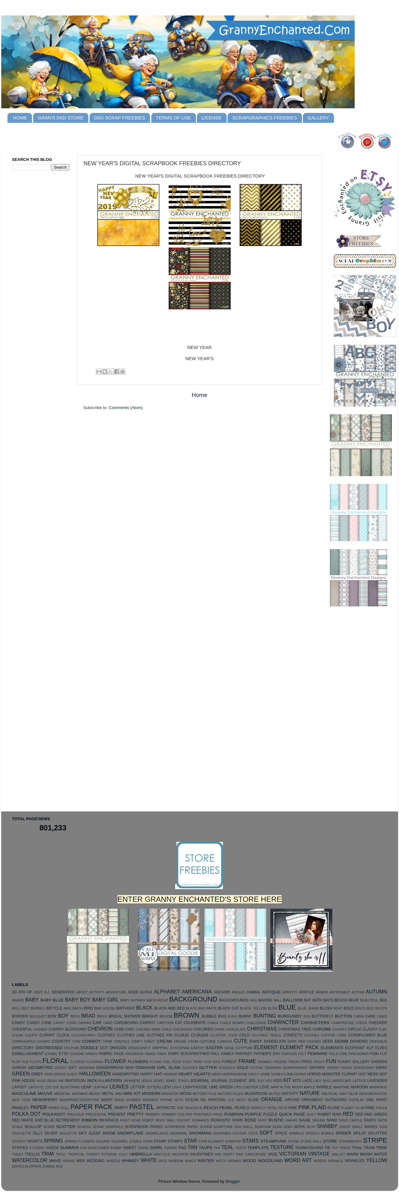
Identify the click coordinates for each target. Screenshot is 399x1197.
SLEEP (95, 1133)
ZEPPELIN (20, 1166)
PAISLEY (20, 1107)
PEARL (226, 1107)
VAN (218, 1154)
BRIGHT (150, 1016)
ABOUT (82, 992)
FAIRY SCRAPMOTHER (188, 1054)
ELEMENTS (332, 1047)
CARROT (147, 1023)
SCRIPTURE (223, 1127)
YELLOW (376, 1160)
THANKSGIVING (309, 1148)
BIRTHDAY (125, 1008)
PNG (370, 1107)
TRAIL (357, 1148)
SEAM (277, 1127)
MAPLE (309, 1087)
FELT (302, 1054)
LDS (48, 1087)
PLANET (347, 1108)
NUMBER (133, 1100)
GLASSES (189, 1068)
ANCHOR (222, 992)
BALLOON (293, 1000)
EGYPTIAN (244, 1048)
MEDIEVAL (62, 1094)
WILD (163, 1161)
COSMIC (44, 1041)
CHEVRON (100, 1028)
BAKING (265, 1000)
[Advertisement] (37, 272)
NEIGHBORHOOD (373, 1094)
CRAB (107, 1041)
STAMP (160, 1141)
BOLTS (360, 1008)
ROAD (136, 1120)
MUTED (274, 1094)
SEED (287, 1127)
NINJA (119, 1100)
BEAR (353, 1000)
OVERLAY (356, 1100)
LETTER (137, 1087)
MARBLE (324, 1087)
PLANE (334, 1108)
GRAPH (333, 1068)
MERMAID (80, 1094)
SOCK (253, 1133)
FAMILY (227, 1054)
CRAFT (136, 1041)
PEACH (211, 1107)
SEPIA (299, 1127)
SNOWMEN (222, 1133)
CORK (342, 1035)
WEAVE (69, 1161)
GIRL (162, 1067)
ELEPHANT (355, 1048)
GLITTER (208, 1067)
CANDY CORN (64, 1023)
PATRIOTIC (166, 1108)
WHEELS (113, 1161)
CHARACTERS (315, 1022)
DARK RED (296, 1041)
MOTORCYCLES (230, 1094)
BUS (307, 1016)
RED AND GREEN (371, 1114)
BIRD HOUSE (104, 1008)
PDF (180, 1108)
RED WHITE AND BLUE (33, 1120)
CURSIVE (224, 1041)
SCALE (17, 1127)
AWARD (18, 1000)
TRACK (345, 1148)
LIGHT (177, 1087)
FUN (331, 1061)
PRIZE (218, 1114)
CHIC (130, 1029)
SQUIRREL (119, 1141)
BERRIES (37, 1008)
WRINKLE (335, 1161)
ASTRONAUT (340, 992)
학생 (59, 1166)
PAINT (381, 1100)
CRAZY (149, 1041)
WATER (380, 1154)
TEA (217, 1148)
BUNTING (264, 1015)
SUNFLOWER (98, 1148)
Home (199, 395)
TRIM (47, 1153)
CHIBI (119, 1029)
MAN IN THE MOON (287, 1087)
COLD (244, 1035)
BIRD (88, 1008)
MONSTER (170, 1094)
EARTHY (198, 1048)
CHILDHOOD (183, 1029)
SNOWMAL (179, 1133)
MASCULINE (24, 1093)
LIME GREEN (221, 1087)
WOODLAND (270, 1160)
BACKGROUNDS (234, 1000)
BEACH (340, 1000)
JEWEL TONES (177, 1081)
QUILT (311, 1114)
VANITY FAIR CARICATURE (244, 1154)
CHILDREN (203, 1029)
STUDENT (37, 1148)
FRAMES (265, 1062)
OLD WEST (237, 1100)
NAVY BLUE (348, 1094)
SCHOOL (84, 1127)
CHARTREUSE (342, 1023)
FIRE (344, 1054)
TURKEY (93, 1154)
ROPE (237, 1120)
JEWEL (158, 1081)
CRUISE (180, 1041)
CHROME (322, 1029)
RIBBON (90, 1120)
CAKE (370, 1016)
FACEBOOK (134, 1054)
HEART (185, 1074)
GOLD (242, 1067)
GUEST (72, 1074)
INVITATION (75, 1081)
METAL (108, 1094)
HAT (158, 1074)
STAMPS (175, 1141)
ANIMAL (253, 992)
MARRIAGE (378, 1087)
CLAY (383, 1029)
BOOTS (381, 1008)
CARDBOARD (126, 1023)
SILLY (37, 1133)
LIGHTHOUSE (195, 1087)
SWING (143, 1148)
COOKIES (311, 1035)
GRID (48, 1074)
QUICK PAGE (292, 1114)
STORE (330, 1141)
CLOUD (181, 1035)
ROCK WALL (166, 1120)
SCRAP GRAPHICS (108, 1127)
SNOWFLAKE (130, 1133)
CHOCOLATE (235, 1029)
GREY (37, 1074)
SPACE (281, 1133)
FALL (215, 1054)
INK (61, 1081)
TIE (327, 1148)
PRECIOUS (75, 1114)
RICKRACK (109, 1120)
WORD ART (298, 1160)
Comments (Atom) (126, 407)
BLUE (287, 1007)
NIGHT (107, 1100)
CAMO (382, 1016)
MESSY (95, 1094)
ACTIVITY (96, 992)
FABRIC (106, 1054)
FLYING (156, 1062)
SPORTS (35, 1141)
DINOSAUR (378, 1041)
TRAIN (369, 1148)
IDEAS (52, 1081)
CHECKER (378, 1023)
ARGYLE (306, 992)
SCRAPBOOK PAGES (144, 1127)
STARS (250, 1140)
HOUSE (28, 1081)
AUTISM (358, 992)
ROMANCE (200, 1120)
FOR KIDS (212, 1062)
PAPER (38, 1107)
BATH (317, 1000)
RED (348, 1114)
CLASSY (369, 1029)
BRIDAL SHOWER (125, 1016)
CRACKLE (122, 1041)
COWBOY (91, 1041)
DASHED (314, 1041)
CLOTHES (106, 1035)
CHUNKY (339, 1029)
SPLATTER (377, 1133)
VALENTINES (201, 1154)
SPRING (53, 1140)
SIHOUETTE (21, 1133)
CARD (108, 1023)
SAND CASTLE (350, 1120)
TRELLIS (32, 1154)
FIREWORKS (358, 1054)
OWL (370, 1100)
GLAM (174, 1067)
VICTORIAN (292, 1153)
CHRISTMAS (262, 1028)
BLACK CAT (228, 1008)
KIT (287, 1080)
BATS (328, 1000)
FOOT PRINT (193, 1062)
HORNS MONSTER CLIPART (332, 1074)
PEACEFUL (193, 1108)
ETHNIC (51, 1054)
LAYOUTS (36, 1087)
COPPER (328, 1035)
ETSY (64, 1054)
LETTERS (153, 1087)
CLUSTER (218, 1035)
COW (76, 1041)
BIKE (67, 1008)
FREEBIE (280, 1062)
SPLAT (359, 1133)
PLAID (319, 1107)
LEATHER (100, 1087)
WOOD (249, 1160)
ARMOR (322, 992)
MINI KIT (132, 1093)
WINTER (205, 1160)
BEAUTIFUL (369, 1000)
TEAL (227, 1147)
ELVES (381, 1048)
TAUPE (205, 1147)
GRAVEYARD (363, 1068)
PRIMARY (152, 1114)
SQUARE (103, 1141)
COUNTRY (61, 1041)
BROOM (166, 1016)
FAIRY (162, 1054)
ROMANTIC (221, 1120)
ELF (370, 1048)
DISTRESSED (49, 1047)
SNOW (108, 1133)
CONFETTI (292, 1035)
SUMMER (69, 1147)
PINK (304, 1107)
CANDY (18, 1023)
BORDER (20, 1016)
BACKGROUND (193, 999)
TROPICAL (76, 1154)
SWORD (170, 1148)
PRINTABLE (202, 1114)
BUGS (232, 1016)
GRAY (381, 1067)
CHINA (219, 1029)
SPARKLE (296, 1133)
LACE (307, 1081)
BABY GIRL (105, 999)
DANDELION (275, 1041)
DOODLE (89, 1047)
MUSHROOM (256, 1094)
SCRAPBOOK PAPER (181, 1127)
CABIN (359, 1016)
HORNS (300, 1074)
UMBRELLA (140, 1154)
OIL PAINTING (213, 1100)
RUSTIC (276, 1120)
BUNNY (245, 1016)
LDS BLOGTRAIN (66, 1087)
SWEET (129, 1148)
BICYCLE (54, 1008)
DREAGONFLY (139, 1048)
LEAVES (119, 1086)
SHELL (357, 1127)
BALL (278, 1000)
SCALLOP (33, 1127)
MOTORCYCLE (204, 1094)
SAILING (319, 1120)
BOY (63, 1015)
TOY (335, 1148)
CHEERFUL (22, 1029)
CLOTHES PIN (159, 1035)
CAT (178, 1023)
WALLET (338, 1154)
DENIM (341, 1041)
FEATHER (289, 1054)
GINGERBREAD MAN (115, 1068)
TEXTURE (282, 1147)
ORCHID (292, 1100)
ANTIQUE (271, 992)
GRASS (346, 1068)
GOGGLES (227, 1068)
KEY (269, 1081)
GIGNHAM (86, 1068)
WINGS (190, 1161)
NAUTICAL (329, 1094)
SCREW (206, 1127)
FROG (306, 1062)
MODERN (151, 1093)
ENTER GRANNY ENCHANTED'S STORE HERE (199, 899)
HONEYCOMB (282, 1074)
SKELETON (68, 1133)
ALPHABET (167, 991)
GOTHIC (256, 1068)
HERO (216, 1074)
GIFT (72, 1068)
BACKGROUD (157, 1000)
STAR (190, 1140)
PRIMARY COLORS (177, 1114)
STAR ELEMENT (211, 1141)
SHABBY (327, 1126)
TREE (381, 1147)
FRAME (247, 1061)
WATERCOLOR (29, 1160)
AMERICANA (197, 991)
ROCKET (184, 1120)
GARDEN (379, 1062)
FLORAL (55, 1061)
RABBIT (324, 1114)
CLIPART (47, 1035)
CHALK (213, 1023)
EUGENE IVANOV (84, 1054)
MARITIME (341, 1087)
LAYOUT (19, 1087)
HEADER (170, 1074)
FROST (319, 1062)
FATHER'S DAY (267, 1054)
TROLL (60, 1154)
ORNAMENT (312, 1100)
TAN (192, 1147)
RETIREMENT (67, 1120)
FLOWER (115, 1061)
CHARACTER (283, 1022)
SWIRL (156, 1147)
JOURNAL (200, 1080)
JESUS (146, 1081)
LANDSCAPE (341, 1081)
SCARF (49, 1127)
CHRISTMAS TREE (294, 1029)
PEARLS (241, 1108)
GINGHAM (145, 1067)
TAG (182, 1147)
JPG (252, 1081)
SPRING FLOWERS (79, 1141)
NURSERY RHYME (157, 1100)
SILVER (50, 1133)
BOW (51, 1016)
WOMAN (235, 1161)
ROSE (250, 1120)
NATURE (309, 1093)
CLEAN (17, 1035)
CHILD (166, 1029)
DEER (327, 1041)
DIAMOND (359, 1041)
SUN (83, 1148)
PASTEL (141, 1107)
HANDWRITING (125, 1074)
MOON (186, 1094)
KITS (297, 1081)
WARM (352, 1154)
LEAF (86, 1087)
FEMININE (318, 1053)
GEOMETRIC (40, 1067)
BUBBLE (209, 1016)
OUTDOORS (336, 1100)
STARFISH (233, 1141)
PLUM (360, 1108)
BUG (222, 1016)
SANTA (370, 1120)
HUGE (41, 1081)
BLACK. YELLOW (253, 1008)
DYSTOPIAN (179, 1048)
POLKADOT (53, 1114)
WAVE (55, 1160)
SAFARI (291, 1120)
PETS (282, 1108)
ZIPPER (35, 1166)
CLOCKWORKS (83, 1035)
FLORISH (78, 1062)
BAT (307, 1000)
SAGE (305, 1120)
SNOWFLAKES (157, 1133)
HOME (20, 117)
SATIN (382, 1120)
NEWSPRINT (44, 1099)
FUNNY (344, 1062)
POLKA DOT (26, 1114)
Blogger (233, 1181)
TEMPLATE (258, 1147)
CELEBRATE (195, 1023)
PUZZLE (270, 1114)
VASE (273, 1154)
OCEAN (191, 1100)
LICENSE (211, 117)
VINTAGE (319, 1153)
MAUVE (45, 1093)
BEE (383, 1000)
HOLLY (253, 1074)
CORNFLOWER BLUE (367, 1035)
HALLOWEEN (95, 1073)
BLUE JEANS (308, 1008)
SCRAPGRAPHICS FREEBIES (264, 117)
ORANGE (271, 1099)
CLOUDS (199, 1035)
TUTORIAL (109, 1154)
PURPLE (253, 1114)
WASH (366, 1154)
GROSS (60, 1074)
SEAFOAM (263, 1127)
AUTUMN (376, 991)
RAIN (336, 1114)
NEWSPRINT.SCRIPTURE (80, 1100)
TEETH (240, 1148)
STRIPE (375, 1140)
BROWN (186, 1015)
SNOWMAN (200, 1133)
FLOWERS (138, 1061)
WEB (80, 1161)
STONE (293, 1141)
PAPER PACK (91, 1107)
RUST (262, 1120)
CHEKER (40, 1029)
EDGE (229, 1048)
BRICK (102, 1016)
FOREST (229, 1062)
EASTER (214, 1047)
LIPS (237, 1087)
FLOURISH (95, 1062)
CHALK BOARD (232, 1023)
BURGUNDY (290, 1016)
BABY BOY (78, 999)
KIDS (277, 1081)
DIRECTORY (23, 1048)
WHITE (148, 1160)
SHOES (371, 1127)
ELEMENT (265, 1047)
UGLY (123, 1154)
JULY (261, 1081)
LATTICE (359, 1081)
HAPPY (146, 1074)
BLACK (144, 1007)
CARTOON (165, 1023)
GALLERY (318, 117)
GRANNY (317, 1068)
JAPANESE (131, 1081)
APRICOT (289, 992)
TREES (17, 1154)
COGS (232, 1035)
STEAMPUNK (273, 1141)
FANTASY (244, 1054)
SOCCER (240, 1133)
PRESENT (117, 1114)
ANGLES (238, 992)
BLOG (272, 1008)
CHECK (361, 1023)
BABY (32, 999)
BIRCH (77, 1008)
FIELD (334, 1054)
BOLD (349, 1008)
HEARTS (202, 1074)
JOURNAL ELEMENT (229, 1081)
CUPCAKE (208, 1041)
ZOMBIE (48, 1166)
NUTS (178, 1100)
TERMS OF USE (173, 117)
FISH (374, 1054)
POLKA (381, 1108)
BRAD (88, 1015)
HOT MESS (368, 1074)
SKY (82, 1133)
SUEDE (52, 1148)
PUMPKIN (233, 1114)
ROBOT (148, 1120)
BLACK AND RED (169, 1008)
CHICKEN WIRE (148, 1029)
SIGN (383, 1127)
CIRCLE (354, 1029)
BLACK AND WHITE (201, 1008)
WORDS (320, 1161)
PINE (292, 1108)
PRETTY (135, 1114)
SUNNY (116, 1148)
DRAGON (118, 1048)
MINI (118, 1094)
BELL (16, 1008)
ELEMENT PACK (299, 1047)
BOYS (75, 1016)
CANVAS (84, 1023)
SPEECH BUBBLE (320, 1133)
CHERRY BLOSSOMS (67, 1029)
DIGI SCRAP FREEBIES (119, 117)
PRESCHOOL (96, 1114)
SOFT (266, 1132)
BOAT (338, 1008)
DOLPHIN (71, 1048)
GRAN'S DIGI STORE (60, 117)
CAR (97, 1022)
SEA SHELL (243, 1127)
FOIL (167, 1062)
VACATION (180, 1154)
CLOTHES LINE (131, 1035)
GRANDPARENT (295, 1068)
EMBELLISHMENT (28, 1054)
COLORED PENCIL (266, 1035)
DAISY (256, 1041)
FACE (119, 1054)
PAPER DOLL (59, 1108)
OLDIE (253, 1100)
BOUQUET (37, 1016)
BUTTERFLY (322, 1016)
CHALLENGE (256, 1023)
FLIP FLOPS (31, 1062)
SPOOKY (19, 1141)
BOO (370, 1008)
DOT (104, 1048)
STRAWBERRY (350, 1141)
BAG (253, 1000)
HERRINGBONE (235, 1074)
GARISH (19, 1068)
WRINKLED (355, 1161)
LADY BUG (321, 1081)
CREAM (164, 1041)
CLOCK (63, 1035)
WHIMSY (130, 1160)
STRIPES (20, 1148)
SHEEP (345, 1127)
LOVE (264, 1087)
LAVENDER (377, 1081)
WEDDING (95, 1161)
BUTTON (343, 1016)
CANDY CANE (39, 1023)
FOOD (176, 1062)
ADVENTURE (116, 992)
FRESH (294, 1062)
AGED (133, 992)
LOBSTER (250, 1087)
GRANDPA (273, 1068)
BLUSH (326, 1008)
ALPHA (146, 992)
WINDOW (176, 1161)
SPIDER (343, 1133)
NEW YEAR (21, 1100)
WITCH (221, 1161)
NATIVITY (290, 1094)
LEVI (166, 1087)
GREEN (21, 1073)
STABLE (135, 1141)
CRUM (193, 1041)
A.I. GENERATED (59, 992)
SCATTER (65, 1126)
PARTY (121, 1107)
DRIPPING (160, 1048)
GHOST (61, 1068)
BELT (25, 1008)
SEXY (311, 1127)
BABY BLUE (52, 1000)
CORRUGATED (24, 1041)
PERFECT (258, 1108)
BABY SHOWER (132, 1000)
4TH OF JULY (30, 992)
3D (14, 992)
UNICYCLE (162, 1154)
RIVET (125, 1120)
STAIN (148, 1141)
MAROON (359, 1087)
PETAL (272, 1108)
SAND (332, 1120)
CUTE (240, 1041)
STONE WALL (310, 1141)
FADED (150, 1054)
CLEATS (31, 1035)
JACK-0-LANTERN (104, 1080)
